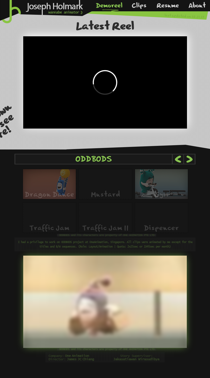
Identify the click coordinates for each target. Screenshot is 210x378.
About (197, 5)
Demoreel (109, 5)
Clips (139, 5)
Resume (168, 5)
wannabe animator (63, 12)
